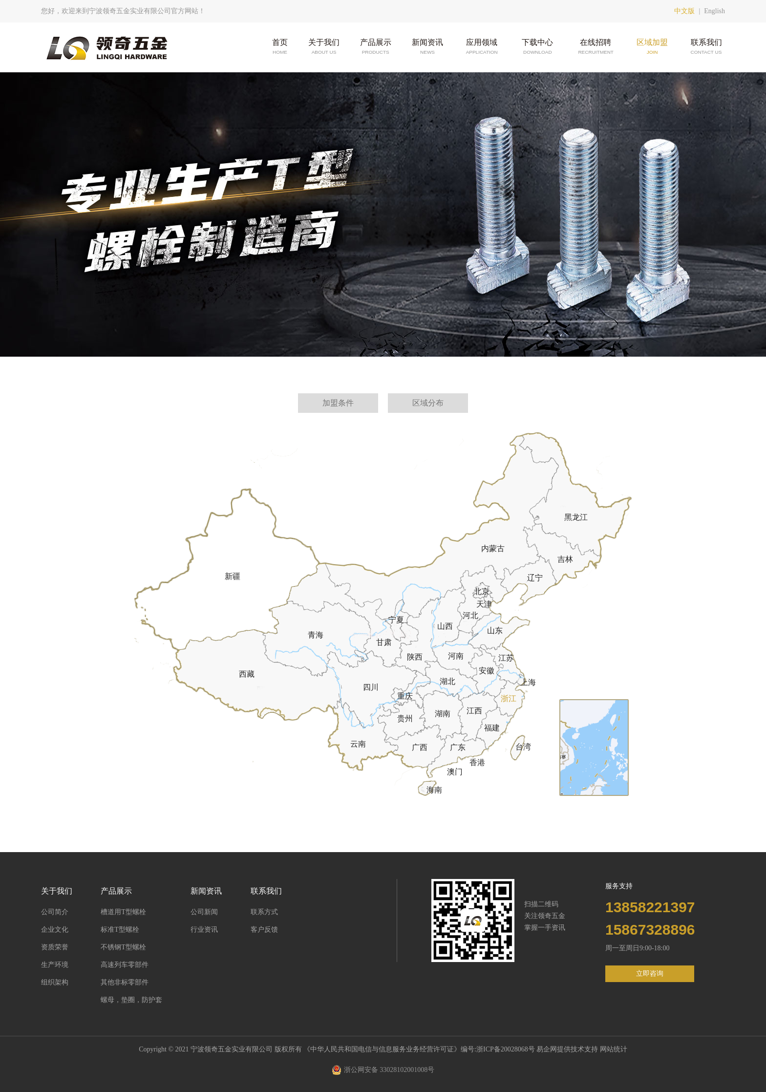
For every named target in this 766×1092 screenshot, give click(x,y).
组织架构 (54, 982)
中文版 (684, 11)
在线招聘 (595, 47)
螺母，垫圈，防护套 (131, 1000)
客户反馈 (264, 929)
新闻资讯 (427, 47)
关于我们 (324, 47)
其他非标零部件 (125, 982)
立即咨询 (649, 973)
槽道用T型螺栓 (123, 912)
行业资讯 (204, 929)
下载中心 (537, 47)
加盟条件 (338, 403)
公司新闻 (204, 912)
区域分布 (428, 403)
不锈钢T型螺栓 (123, 947)
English (714, 11)
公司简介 (54, 912)
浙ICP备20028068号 (506, 1049)
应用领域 (481, 47)
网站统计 (613, 1049)
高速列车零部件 (125, 964)
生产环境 (54, 964)
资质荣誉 (54, 947)
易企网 (546, 1049)
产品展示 (375, 47)
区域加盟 (652, 47)
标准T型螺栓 (120, 929)
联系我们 (706, 47)
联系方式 (264, 912)
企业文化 (54, 929)
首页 (280, 47)
